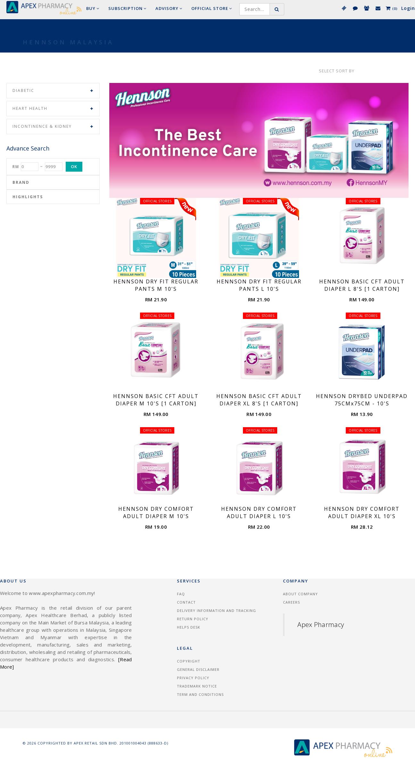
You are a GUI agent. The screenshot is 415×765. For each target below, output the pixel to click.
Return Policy (192, 618)
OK (74, 166)
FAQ (181, 593)
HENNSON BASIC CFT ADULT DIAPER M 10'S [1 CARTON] (156, 400)
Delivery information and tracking (216, 610)
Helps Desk (188, 627)
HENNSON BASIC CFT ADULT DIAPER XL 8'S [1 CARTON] (259, 400)
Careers (291, 602)
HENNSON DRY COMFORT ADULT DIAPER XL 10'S (362, 512)
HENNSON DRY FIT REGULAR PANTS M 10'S (155, 285)
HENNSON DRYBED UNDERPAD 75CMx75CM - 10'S (362, 400)
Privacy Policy (193, 677)
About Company (300, 593)
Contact (186, 602)
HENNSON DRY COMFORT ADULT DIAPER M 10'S (156, 512)
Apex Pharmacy (320, 624)
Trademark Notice (197, 686)
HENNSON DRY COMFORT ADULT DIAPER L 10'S (259, 512)
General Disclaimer (198, 669)
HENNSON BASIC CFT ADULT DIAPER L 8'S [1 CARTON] (362, 285)
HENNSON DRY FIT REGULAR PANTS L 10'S (259, 285)
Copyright (188, 661)
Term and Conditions (200, 694)
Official (211, 8)
